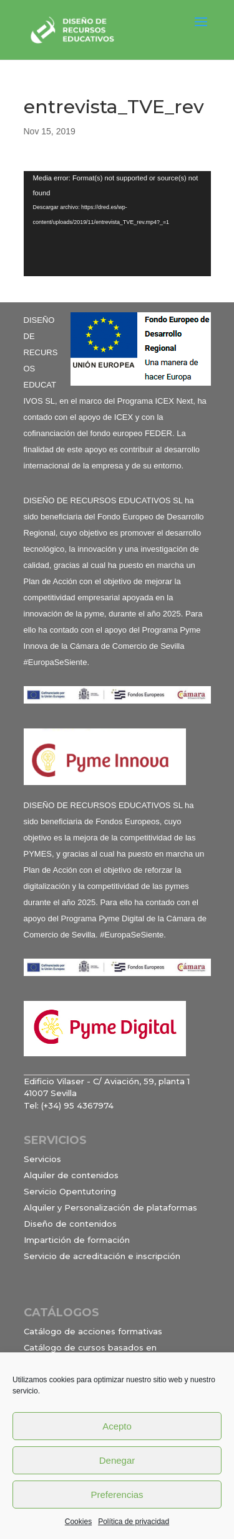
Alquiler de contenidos (71, 1175)
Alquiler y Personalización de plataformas (110, 1207)
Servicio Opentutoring (70, 1191)
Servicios (42, 1159)
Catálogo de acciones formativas (93, 1331)
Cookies (78, 1521)
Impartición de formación (77, 1240)
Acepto (117, 1426)
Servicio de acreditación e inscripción (102, 1256)
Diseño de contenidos (70, 1224)
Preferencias (116, 1494)
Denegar (117, 1460)
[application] (117, 223)
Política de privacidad (133, 1521)
